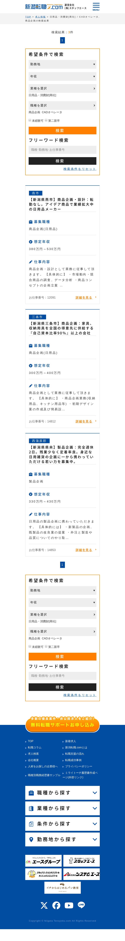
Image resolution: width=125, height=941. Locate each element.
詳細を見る (84, 297)
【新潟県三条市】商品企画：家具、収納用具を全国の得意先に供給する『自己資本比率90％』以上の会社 (61, 328)
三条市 (37, 317)
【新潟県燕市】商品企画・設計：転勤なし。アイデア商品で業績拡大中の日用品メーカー (61, 204)
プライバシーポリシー (78, 766)
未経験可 (38, 120)
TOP (30, 741)
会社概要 (33, 760)
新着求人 (70, 741)
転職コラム (34, 747)
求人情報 (40, 17)
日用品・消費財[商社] (42, 95)
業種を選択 (38, 88)
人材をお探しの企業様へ (43, 766)
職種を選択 (38, 105)
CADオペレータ (52, 112)
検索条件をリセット (80, 169)
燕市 (35, 193)
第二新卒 (54, 120)
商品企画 (34, 112)
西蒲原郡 (39, 441)
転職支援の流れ (74, 753)
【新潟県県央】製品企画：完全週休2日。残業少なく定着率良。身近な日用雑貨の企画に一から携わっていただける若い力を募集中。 (61, 454)
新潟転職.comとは (76, 747)
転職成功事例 (73, 760)
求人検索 (33, 753)
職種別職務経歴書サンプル (44, 775)
